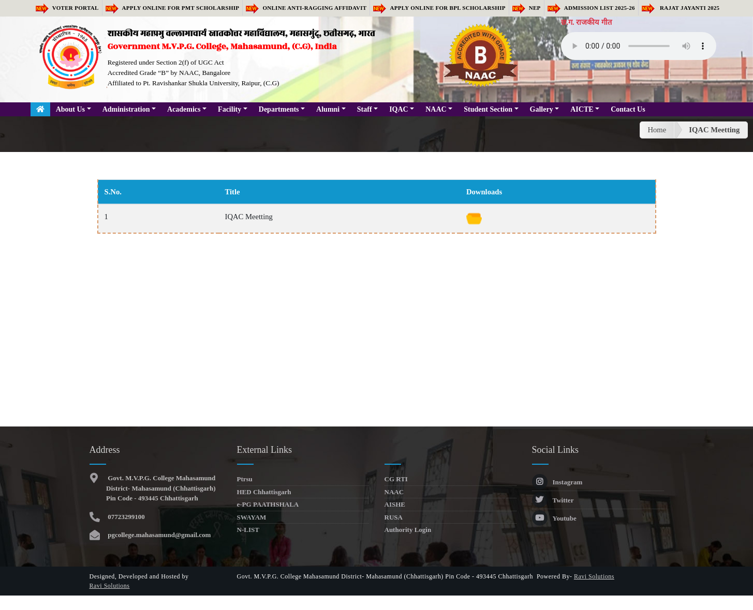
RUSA (394, 517)
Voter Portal (67, 8)
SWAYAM (252, 517)
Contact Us (628, 109)
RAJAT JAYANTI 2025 (680, 8)
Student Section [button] (488, 109)
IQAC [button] (398, 109)
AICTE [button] (581, 109)
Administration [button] (126, 109)
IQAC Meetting (714, 130)
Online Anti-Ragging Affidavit (306, 8)
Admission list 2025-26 (591, 8)
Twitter (553, 500)
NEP (526, 8)
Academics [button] (184, 109)
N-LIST (248, 529)
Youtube (554, 518)
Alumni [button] (327, 109)
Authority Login (408, 529)
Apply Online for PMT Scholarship (173, 8)
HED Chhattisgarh (264, 492)
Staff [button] (364, 109)
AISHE (395, 504)
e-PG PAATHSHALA (268, 504)
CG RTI (396, 479)
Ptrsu (245, 479)
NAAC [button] (435, 109)
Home (656, 130)
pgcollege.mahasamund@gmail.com (158, 535)
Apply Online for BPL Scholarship (439, 8)
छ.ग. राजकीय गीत (586, 22)
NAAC (394, 492)
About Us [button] (70, 109)
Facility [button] (229, 109)
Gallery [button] (541, 109)
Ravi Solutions (110, 585)
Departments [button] (279, 109)
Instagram (557, 482)
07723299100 (125, 517)
